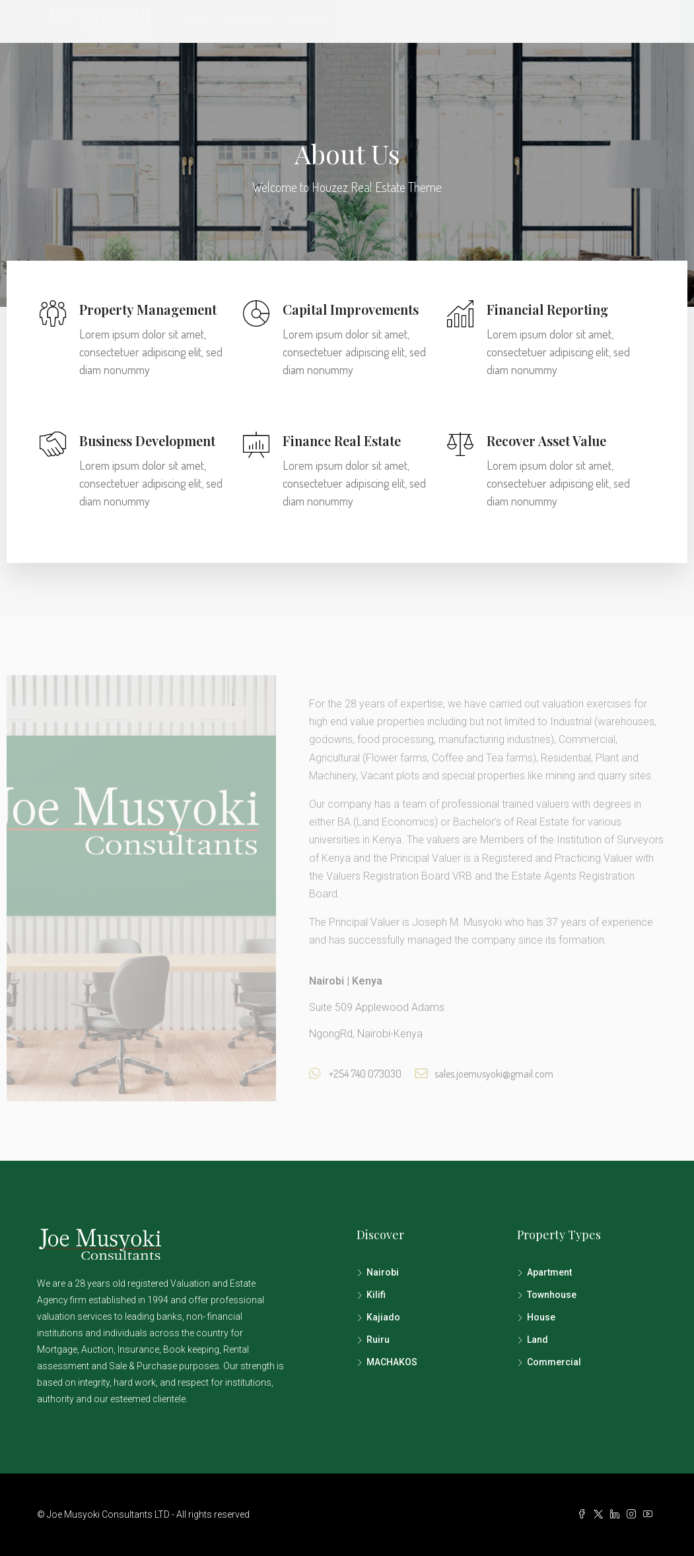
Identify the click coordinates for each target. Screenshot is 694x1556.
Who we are (247, 21)
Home (195, 21)
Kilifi (376, 1294)
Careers (411, 21)
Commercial (554, 1362)
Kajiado (383, 1317)
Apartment (549, 1272)
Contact (461, 21)
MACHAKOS (391, 1362)
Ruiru (378, 1339)
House (541, 1317)
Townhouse (551, 1294)
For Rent (359, 21)
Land (537, 1339)
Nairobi (382, 1272)
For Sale (307, 21)
